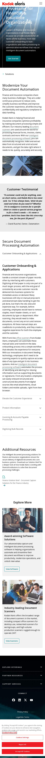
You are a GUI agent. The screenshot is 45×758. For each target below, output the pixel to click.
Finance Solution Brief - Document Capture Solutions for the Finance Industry (19, 481)
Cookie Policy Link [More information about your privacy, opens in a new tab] (9, 732)
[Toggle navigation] (41, 3)
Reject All (22, 744)
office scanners (23, 338)
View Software (12, 569)
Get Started (13, 58)
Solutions (9, 74)
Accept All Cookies (22, 751)
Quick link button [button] (23, 756)
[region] (22, 737)
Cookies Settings (22, 737)
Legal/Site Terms (22, 717)
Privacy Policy (22, 712)
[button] (22, 667)
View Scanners (12, 641)
